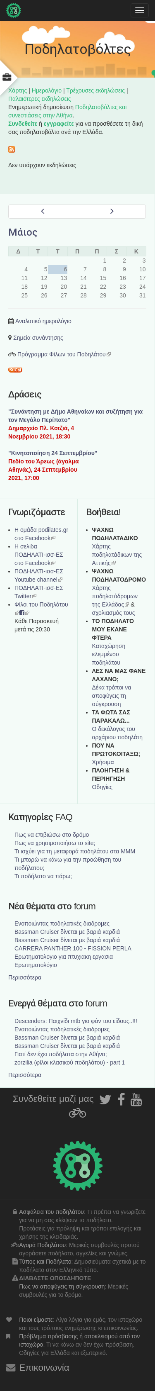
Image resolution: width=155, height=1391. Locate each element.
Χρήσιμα (103, 762)
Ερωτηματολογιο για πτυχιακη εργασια (63, 956)
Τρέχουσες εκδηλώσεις (95, 90)
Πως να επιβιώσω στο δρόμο (51, 834)
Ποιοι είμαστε (36, 1319)
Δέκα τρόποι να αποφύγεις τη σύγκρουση (111, 695)
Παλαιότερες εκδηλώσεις (39, 98)
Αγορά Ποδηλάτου (42, 1245)
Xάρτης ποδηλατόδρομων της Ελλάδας (115, 596)
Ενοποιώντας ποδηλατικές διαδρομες (62, 923)
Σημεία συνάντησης (38, 337)
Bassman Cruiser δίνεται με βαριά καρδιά (67, 931)
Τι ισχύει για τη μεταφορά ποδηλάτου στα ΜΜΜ (74, 851)
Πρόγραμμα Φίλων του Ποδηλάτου (64, 354)
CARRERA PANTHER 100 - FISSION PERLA (72, 948)
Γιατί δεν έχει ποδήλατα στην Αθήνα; (60, 1054)
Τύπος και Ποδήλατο (45, 1261)
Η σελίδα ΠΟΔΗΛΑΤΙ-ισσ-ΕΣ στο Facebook (38, 554)
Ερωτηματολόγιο (35, 965)
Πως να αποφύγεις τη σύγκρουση (62, 1286)
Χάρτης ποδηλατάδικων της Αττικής (117, 554)
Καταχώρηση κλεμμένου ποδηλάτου (109, 654)
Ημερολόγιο (47, 90)
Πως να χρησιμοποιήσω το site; (54, 843)
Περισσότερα (24, 977)
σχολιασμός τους (113, 612)
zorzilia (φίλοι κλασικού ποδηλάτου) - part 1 (69, 1062)
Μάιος (23, 232)
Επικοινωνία (44, 1367)
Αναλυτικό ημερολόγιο (43, 321)
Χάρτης (17, 90)
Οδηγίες (102, 787)
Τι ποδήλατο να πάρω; (43, 876)
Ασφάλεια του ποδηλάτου (51, 1211)
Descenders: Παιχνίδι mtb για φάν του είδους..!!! (75, 1021)
